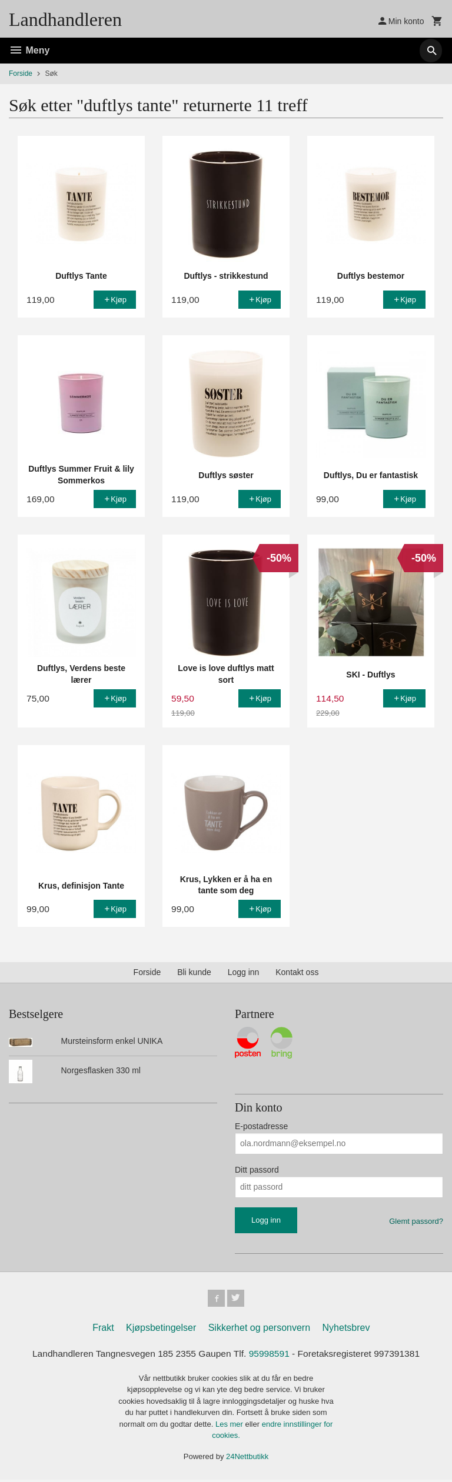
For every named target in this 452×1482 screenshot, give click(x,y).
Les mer (230, 1425)
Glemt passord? (416, 1221)
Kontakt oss (296, 972)
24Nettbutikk (247, 1458)
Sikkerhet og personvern (259, 1329)
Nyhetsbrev (346, 1329)
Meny (29, 50)
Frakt (103, 1329)
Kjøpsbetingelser (161, 1329)
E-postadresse (261, 1126)
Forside (20, 73)
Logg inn (244, 972)
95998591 (270, 1355)
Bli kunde (194, 972)
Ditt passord (257, 1169)
